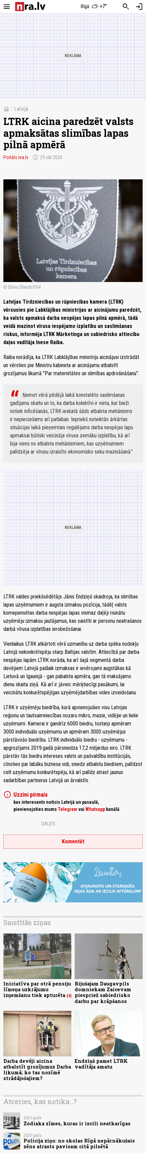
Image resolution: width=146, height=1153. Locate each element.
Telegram (67, 809)
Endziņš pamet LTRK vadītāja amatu (101, 1064)
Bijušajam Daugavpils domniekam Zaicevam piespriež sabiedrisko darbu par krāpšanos (103, 992)
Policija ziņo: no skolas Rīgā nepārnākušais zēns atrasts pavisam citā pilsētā (79, 1143)
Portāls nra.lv (15, 157)
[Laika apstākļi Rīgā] (94, 6)
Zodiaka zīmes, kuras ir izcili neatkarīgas (77, 1123)
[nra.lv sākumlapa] (30, 6)
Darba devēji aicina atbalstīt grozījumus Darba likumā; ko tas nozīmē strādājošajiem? (37, 1070)
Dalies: (48, 823)
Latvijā (21, 109)
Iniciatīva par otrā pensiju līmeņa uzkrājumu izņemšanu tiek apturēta (37, 989)
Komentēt (73, 841)
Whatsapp (95, 809)
